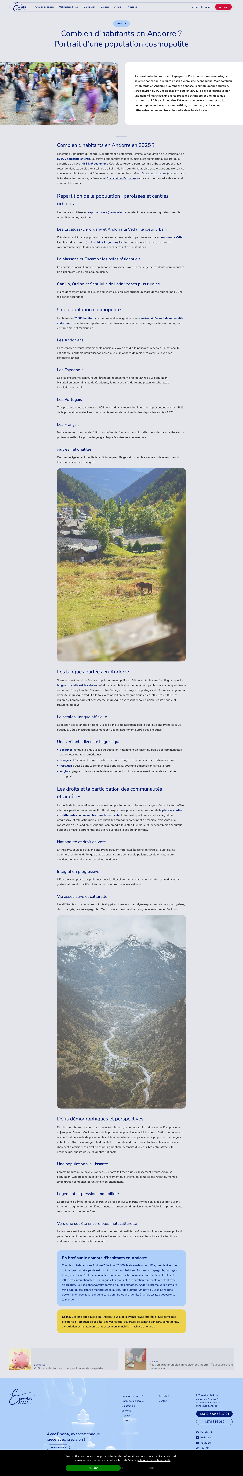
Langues (206, 7)
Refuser (150, 1467)
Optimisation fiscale (133, 1406)
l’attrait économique (154, 173)
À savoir (126, 1420)
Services (126, 1415)
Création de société (132, 1401)
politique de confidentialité (153, 1460)
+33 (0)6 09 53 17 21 (214, 1419)
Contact (223, 6)
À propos (127, 1425)
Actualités (164, 1401)
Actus (195, 7)
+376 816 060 (214, 1427)
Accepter (93, 1467)
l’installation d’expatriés (121, 178)
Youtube (203, 1447)
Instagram (204, 1442)
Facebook (204, 1437)
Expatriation (128, 1411)
